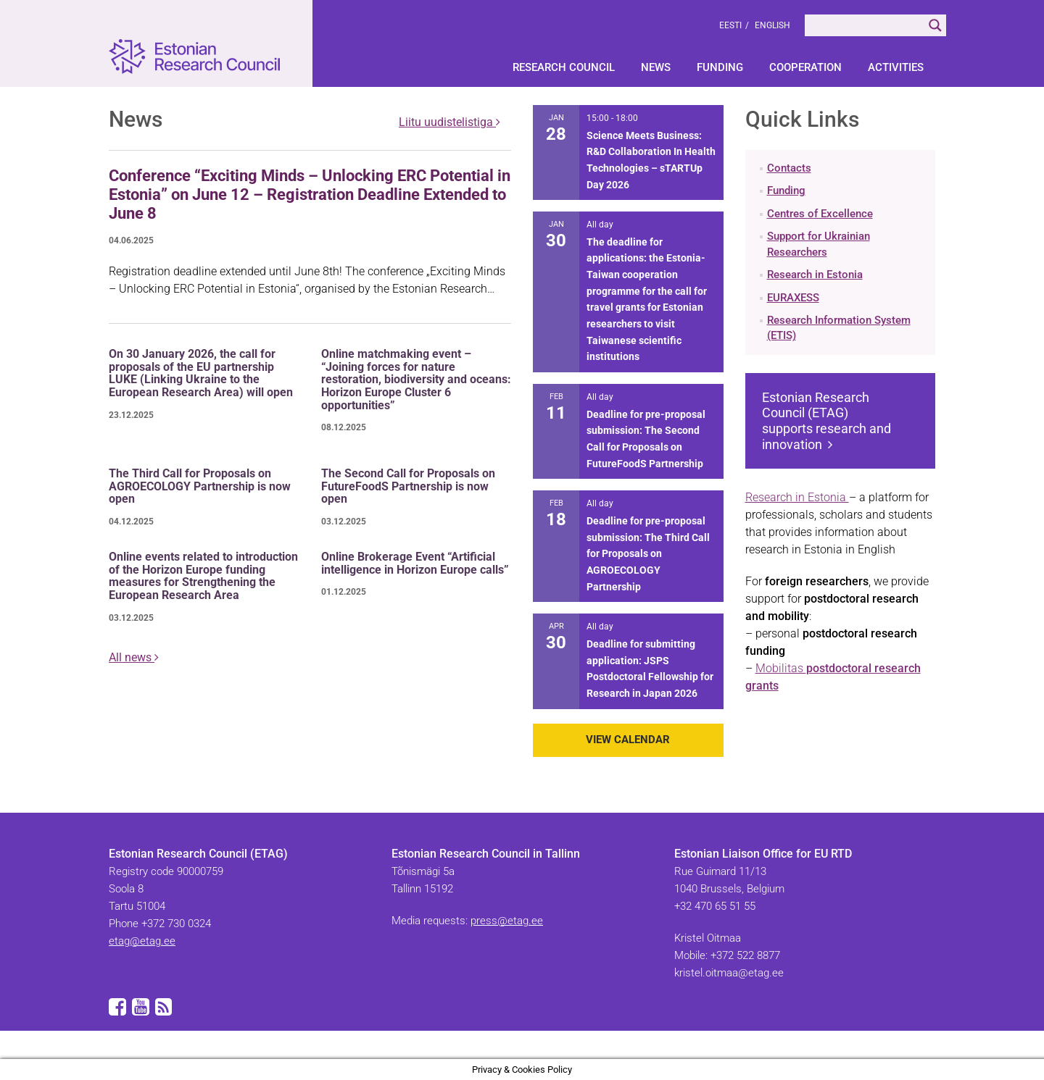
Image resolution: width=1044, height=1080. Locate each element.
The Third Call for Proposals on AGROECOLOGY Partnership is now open (200, 486)
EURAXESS (793, 297)
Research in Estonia (815, 274)
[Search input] (864, 25)
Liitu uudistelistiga (449, 122)
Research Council (564, 67)
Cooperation (805, 67)
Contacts (789, 168)
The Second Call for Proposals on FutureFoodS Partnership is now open (408, 486)
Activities (896, 67)
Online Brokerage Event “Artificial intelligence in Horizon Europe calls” (415, 563)
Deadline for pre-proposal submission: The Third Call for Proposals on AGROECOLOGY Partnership (648, 554)
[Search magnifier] (935, 25)
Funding (720, 67)
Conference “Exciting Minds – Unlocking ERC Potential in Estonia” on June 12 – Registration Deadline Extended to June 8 (309, 194)
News (656, 67)
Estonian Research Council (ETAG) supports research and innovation (826, 421)
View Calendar (628, 739)
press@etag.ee (507, 920)
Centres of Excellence (820, 213)
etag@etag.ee (142, 940)
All (134, 657)
